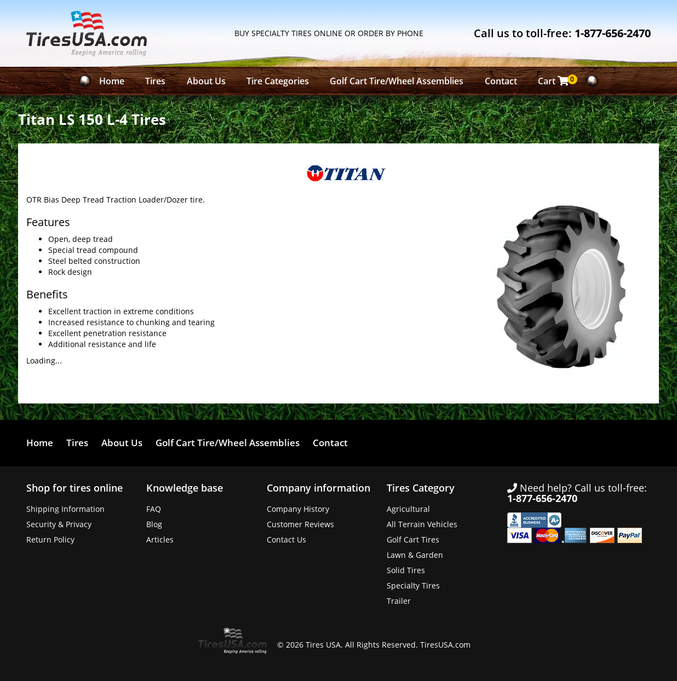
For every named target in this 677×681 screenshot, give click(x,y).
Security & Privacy (58, 524)
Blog (154, 524)
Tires (155, 81)
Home (111, 81)
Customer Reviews (300, 524)
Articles (160, 539)
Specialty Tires (413, 585)
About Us (206, 81)
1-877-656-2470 (613, 33)
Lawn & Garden (415, 555)
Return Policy (50, 539)
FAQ (153, 509)
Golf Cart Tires (413, 539)
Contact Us (286, 539)
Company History (298, 509)
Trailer (399, 601)
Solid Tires (406, 570)
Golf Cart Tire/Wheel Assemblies (396, 81)
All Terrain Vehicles (422, 524)
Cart (556, 80)
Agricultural (408, 509)
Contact (501, 81)
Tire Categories (277, 81)
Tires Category (421, 487)
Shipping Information (65, 509)
